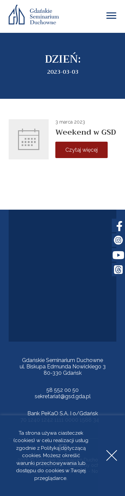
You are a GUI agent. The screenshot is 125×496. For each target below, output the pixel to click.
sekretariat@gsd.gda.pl (63, 396)
